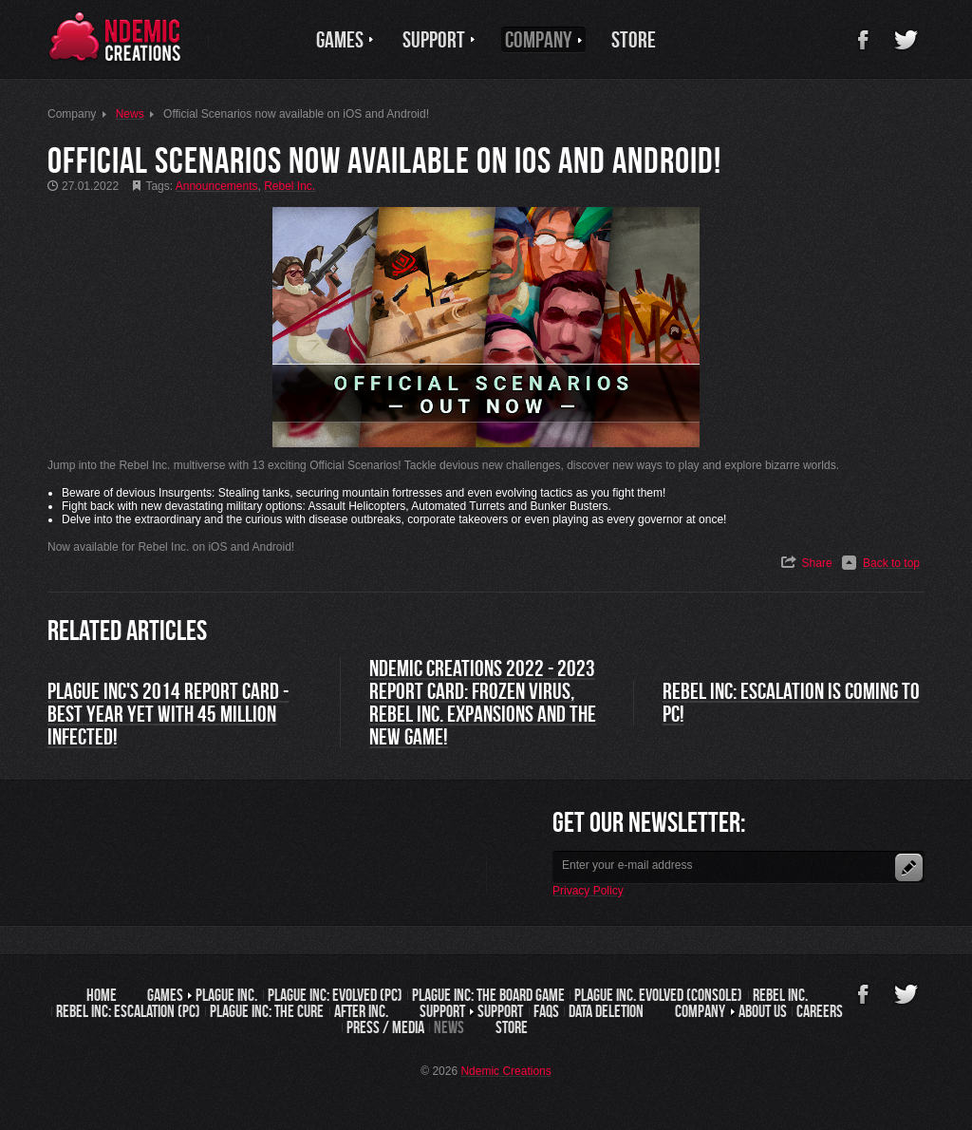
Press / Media (385, 1027)
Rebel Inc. (780, 995)
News (449, 1027)
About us (762, 1011)
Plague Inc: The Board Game (488, 995)
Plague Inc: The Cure (267, 1011)
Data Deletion (606, 1011)
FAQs (546, 1011)
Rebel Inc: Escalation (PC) (128, 1011)
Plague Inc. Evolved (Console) (658, 995)
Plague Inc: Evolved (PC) (335, 995)
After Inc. (361, 1011)
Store (511, 1027)
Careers (819, 1011)
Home (101, 995)
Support (500, 1011)
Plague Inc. (226, 995)
